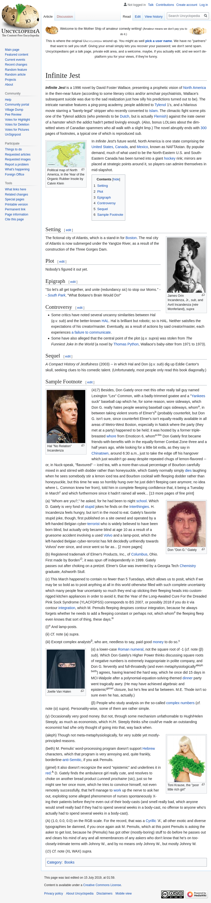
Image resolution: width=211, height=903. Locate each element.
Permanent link (15, 209)
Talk (151, 5)
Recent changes (16, 64)
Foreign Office (14, 174)
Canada (121, 147)
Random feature (16, 69)
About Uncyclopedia (79, 893)
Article (48, 16)
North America (194, 88)
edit (68, 230)
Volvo (107, 535)
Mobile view (124, 893)
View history (154, 16)
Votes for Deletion (17, 124)
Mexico (142, 147)
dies (188, 470)
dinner (188, 678)
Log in (203, 5)
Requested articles (17, 154)
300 (203, 128)
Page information (16, 214)
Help (8, 99)
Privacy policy (53, 893)
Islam (153, 111)
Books (69, 862)
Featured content (16, 54)
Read (127, 16)
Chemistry (188, 566)
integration (67, 608)
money (158, 642)
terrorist (93, 524)
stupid (89, 507)
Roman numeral (130, 649)
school (141, 501)
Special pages (14, 199)
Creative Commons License (102, 885)
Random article (15, 74)
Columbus (139, 554)
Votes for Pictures (17, 129)
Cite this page (14, 219)
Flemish (160, 116)
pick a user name (158, 41)
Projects (10, 79)
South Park (56, 295)
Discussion (65, 16)
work (117, 790)
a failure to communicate (91, 332)
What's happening (17, 169)
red (48, 773)
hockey (169, 158)
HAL (105, 321)
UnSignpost (13, 134)
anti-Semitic (72, 760)
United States (102, 147)
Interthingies (139, 507)
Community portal (17, 104)
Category (54, 862)
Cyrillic (151, 821)
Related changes (16, 194)
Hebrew (148, 748)
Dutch (124, 116)
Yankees (198, 396)
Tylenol (160, 105)
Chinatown (100, 453)
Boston (131, 238)
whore (111, 436)
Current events (15, 59)
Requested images (18, 159)
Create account (186, 5)
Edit (137, 16)
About (9, 84)
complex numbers (180, 703)
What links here (15, 189)
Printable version (16, 204)
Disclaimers (104, 893)
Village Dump (14, 109)
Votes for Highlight (17, 119)
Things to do (13, 149)
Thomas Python (126, 344)
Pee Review (13, 114)
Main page (12, 50)
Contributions (165, 5)
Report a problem (17, 164)
